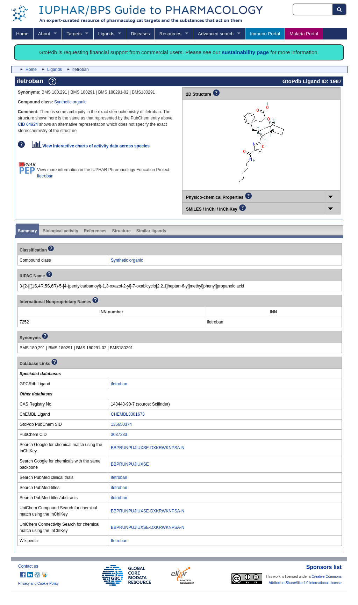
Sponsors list (324, 567)
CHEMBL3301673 (128, 414)
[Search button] (339, 9)
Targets (73, 33)
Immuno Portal (265, 33)
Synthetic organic (70, 102)
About (44, 33)
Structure (121, 230)
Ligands (106, 33)
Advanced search (216, 33)
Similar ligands (151, 230)
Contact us (28, 566)
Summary (27, 230)
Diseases (140, 33)
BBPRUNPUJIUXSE (130, 464)
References (95, 230)
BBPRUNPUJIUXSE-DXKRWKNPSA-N (147, 447)
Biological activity (60, 230)
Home (22, 33)
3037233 (119, 434)
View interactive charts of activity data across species (91, 146)
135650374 (121, 424)
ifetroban (45, 176)
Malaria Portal (303, 33)
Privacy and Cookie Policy (38, 583)
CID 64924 (28, 124)
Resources (170, 33)
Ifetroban (119, 540)
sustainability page (245, 52)
